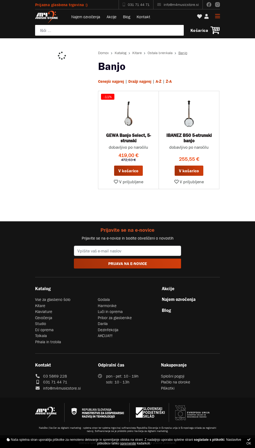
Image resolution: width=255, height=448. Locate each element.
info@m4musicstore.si (178, 4)
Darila (103, 323)
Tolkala (41, 335)
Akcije (112, 16)
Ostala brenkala (160, 53)
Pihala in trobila (48, 341)
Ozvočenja (43, 317)
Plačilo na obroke (175, 382)
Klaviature (43, 311)
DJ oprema (44, 329)
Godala (104, 299)
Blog (126, 16)
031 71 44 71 (136, 4)
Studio (40, 323)
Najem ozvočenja (85, 16)
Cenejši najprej (111, 81)
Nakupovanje (174, 365)
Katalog (120, 53)
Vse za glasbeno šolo (52, 299)
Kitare (137, 53)
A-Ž (159, 81)
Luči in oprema (110, 311)
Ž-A (169, 81)
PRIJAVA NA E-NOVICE (127, 263)
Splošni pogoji (172, 376)
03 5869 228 (55, 376)
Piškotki (167, 388)
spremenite (128, 443)
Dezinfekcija (108, 329)
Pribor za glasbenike (115, 317)
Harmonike (107, 305)
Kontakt (143, 16)
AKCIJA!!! (105, 335)
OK (248, 441)
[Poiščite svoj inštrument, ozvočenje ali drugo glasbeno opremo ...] (109, 30)
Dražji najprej (139, 81)
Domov (103, 53)
